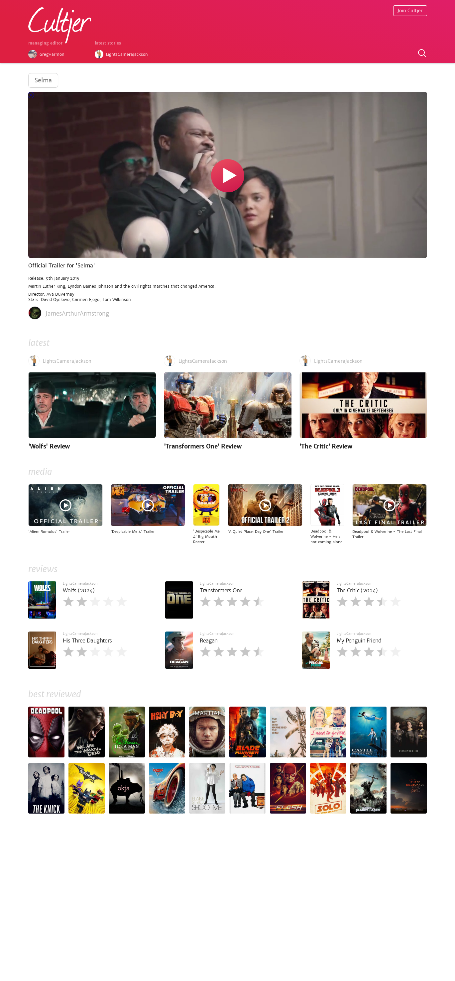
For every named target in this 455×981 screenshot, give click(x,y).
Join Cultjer (410, 11)
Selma (43, 80)
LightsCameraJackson (80, 583)
